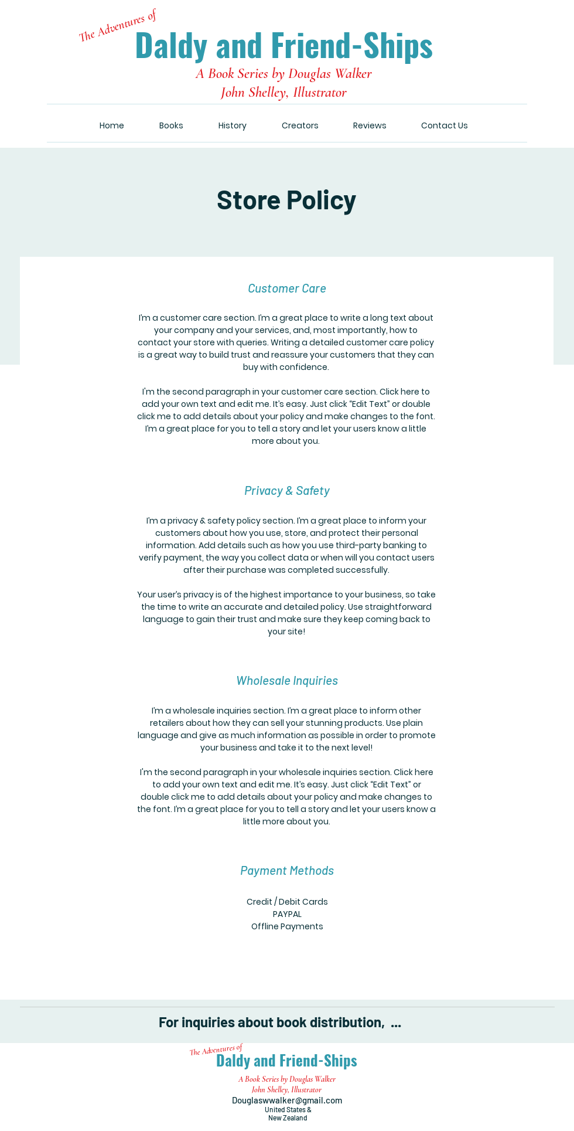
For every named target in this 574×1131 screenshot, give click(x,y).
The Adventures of (117, 25)
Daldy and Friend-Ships (284, 44)
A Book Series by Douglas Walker (284, 73)
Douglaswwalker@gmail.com (288, 1100)
